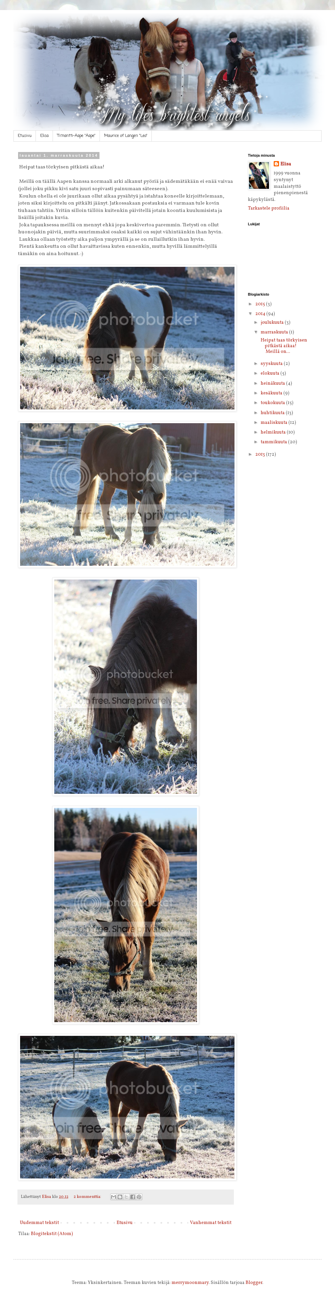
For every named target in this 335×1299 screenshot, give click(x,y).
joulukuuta (273, 322)
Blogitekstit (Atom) (52, 1234)
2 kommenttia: (88, 1197)
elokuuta (270, 373)
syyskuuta (272, 364)
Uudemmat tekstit (39, 1223)
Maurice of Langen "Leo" (125, 136)
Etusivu (24, 136)
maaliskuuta (274, 422)
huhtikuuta (273, 413)
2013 (260, 454)
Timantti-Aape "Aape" (76, 136)
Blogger (254, 1283)
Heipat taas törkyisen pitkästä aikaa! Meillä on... (283, 346)
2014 (260, 314)
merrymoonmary (190, 1283)
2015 (260, 304)
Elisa (44, 136)
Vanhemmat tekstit (210, 1223)
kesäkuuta (272, 393)
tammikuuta (274, 442)
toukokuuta (273, 403)
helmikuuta (274, 432)
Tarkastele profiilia (268, 208)
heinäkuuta (273, 383)
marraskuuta (275, 332)
